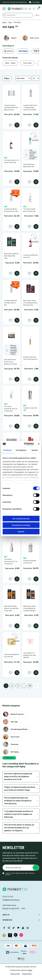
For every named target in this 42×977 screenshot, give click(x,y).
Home (4, 22)
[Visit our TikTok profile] (13, 928)
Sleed (30, 970)
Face (10, 22)
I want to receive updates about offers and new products (19, 874)
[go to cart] (38, 9)
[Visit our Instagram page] (9, 928)
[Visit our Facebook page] (4, 928)
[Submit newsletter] (36, 867)
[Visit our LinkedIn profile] (27, 928)
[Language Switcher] (37, 15)
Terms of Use (15, 974)
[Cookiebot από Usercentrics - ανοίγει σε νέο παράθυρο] (25, 444)
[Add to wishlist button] (10, 125)
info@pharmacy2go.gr (10, 900)
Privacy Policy (27, 974)
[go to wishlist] (34, 9)
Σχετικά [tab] (35, 450)
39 (30, 686)
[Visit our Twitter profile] (18, 928)
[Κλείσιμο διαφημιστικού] (38, 444)
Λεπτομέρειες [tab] (21, 450)
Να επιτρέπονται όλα (21, 519)
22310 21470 (7, 897)
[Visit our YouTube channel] (23, 928)
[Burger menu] (4, 9)
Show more (9, 758)
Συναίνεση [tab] (7, 450)
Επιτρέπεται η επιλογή (21, 525)
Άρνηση (21, 531)
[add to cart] (16, 125)
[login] (30, 9)
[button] (5, 15)
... (24, 686)
